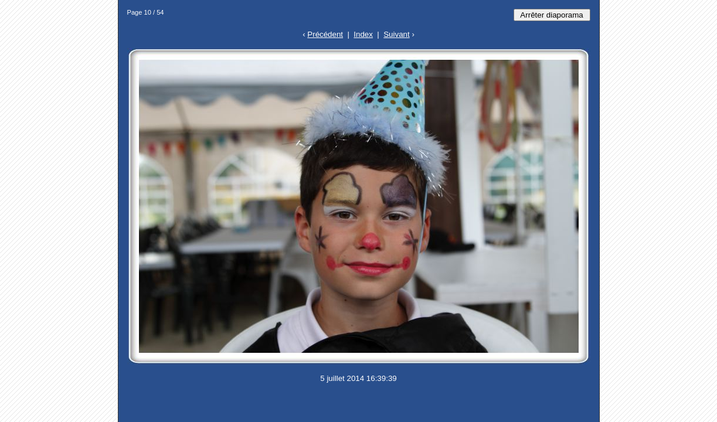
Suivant (396, 34)
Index (363, 34)
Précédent (325, 34)
